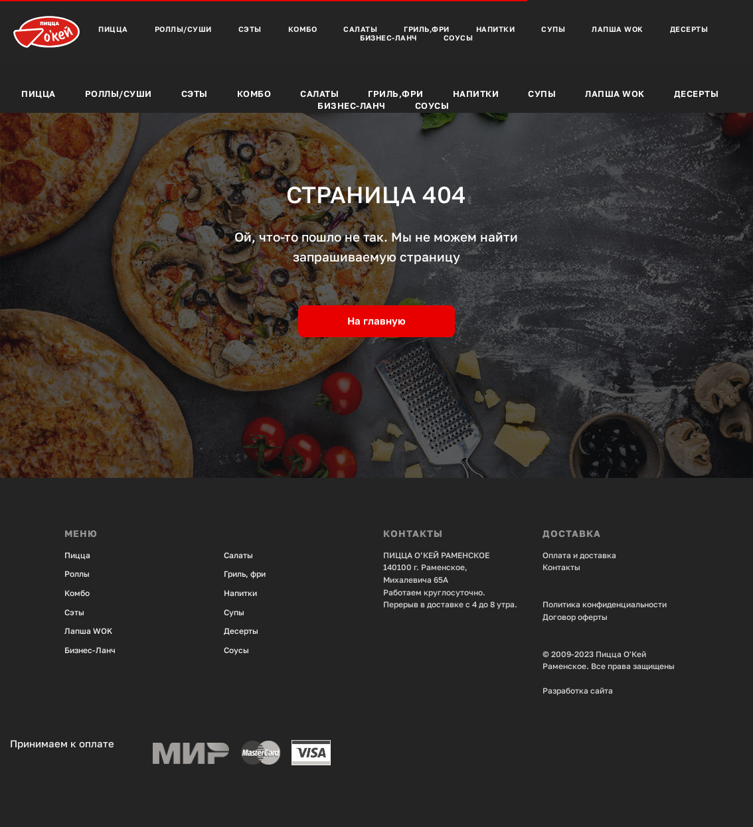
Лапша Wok (615, 93)
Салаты (319, 93)
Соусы (432, 105)
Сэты (194, 93)
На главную (376, 321)
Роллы (77, 574)
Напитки (476, 93)
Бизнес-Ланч (351, 105)
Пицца (38, 93)
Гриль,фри (396, 93)
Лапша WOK (88, 631)
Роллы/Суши (118, 93)
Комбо (254, 93)
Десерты (696, 93)
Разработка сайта (578, 691)
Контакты (561, 567)
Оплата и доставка (579, 555)
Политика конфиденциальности (605, 604)
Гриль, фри (245, 574)
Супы (542, 93)
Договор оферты (575, 617)
